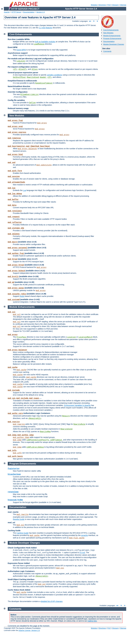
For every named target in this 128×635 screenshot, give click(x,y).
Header (43, 77)
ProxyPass (21, 337)
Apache (7, 12)
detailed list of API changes (52, 601)
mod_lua (11, 188)
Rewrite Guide (18, 519)
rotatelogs (13, 492)
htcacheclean (14, 474)
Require (66, 416)
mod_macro (13, 242)
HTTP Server (16, 12)
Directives (102, 5)
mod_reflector (15, 222)
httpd (82, 553)
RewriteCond (33, 77)
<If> (15, 69)
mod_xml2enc (14, 234)
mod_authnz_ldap (25, 435)
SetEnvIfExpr (19, 77)
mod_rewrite (14, 422)
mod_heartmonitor (16, 146)
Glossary (115, 5)
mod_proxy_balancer (27, 149)
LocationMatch (86, 337)
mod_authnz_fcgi (16, 253)
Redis (22, 296)
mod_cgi (11, 398)
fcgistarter (14, 469)
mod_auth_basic (15, 456)
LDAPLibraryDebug (35, 447)
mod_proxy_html (15, 154)
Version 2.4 (40, 12)
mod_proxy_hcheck (16, 271)
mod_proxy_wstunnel (17, 248)
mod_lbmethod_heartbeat (38, 146)
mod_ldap (12, 435)
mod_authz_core (15, 413)
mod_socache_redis (17, 294)
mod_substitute (44, 165)
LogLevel (20, 61)
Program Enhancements (112, 38)
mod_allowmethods (16, 182)
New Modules (108, 33)
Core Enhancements (111, 30)
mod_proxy (42, 123)
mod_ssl (11, 312)
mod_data (12, 205)
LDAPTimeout (56, 440)
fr (94, 21)
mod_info (12, 450)
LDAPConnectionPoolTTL (37, 440)
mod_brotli (13, 277)
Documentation (28, 12)
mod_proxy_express (17, 132)
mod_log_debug (15, 194)
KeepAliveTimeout (44, 83)
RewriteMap (45, 432)
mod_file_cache (76, 538)
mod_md (11, 282)
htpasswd (12, 500)
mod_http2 (13, 259)
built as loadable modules (45, 42)
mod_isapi (34, 398)
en (90, 21)
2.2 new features (45, 28)
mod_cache (13, 367)
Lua (24, 190)
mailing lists (92, 621)
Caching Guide (22, 533)
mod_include (14, 390)
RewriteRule (79, 424)
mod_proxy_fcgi (15, 120)
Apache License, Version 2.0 (29, 630)
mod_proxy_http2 (16, 265)
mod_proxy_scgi (15, 126)
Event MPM (21, 50)
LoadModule (39, 44)
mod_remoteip (14, 138)
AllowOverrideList (29, 94)
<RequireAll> (34, 418)
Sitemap (123, 5)
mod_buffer (13, 199)
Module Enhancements (111, 36)
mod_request (14, 217)
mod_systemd (14, 300)
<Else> (34, 69)
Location (71, 337)
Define (32, 103)
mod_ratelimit (15, 211)
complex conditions (54, 75)
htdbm (20, 500)
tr (97, 21)
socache (84, 535)
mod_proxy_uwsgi (16, 288)
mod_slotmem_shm (16, 228)
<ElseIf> (22, 69)
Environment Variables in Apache (77, 405)
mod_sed (11, 162)
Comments (107, 51)
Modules (94, 5)
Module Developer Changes (113, 44)
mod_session (14, 176)
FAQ (109, 5)
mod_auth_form (15, 171)
